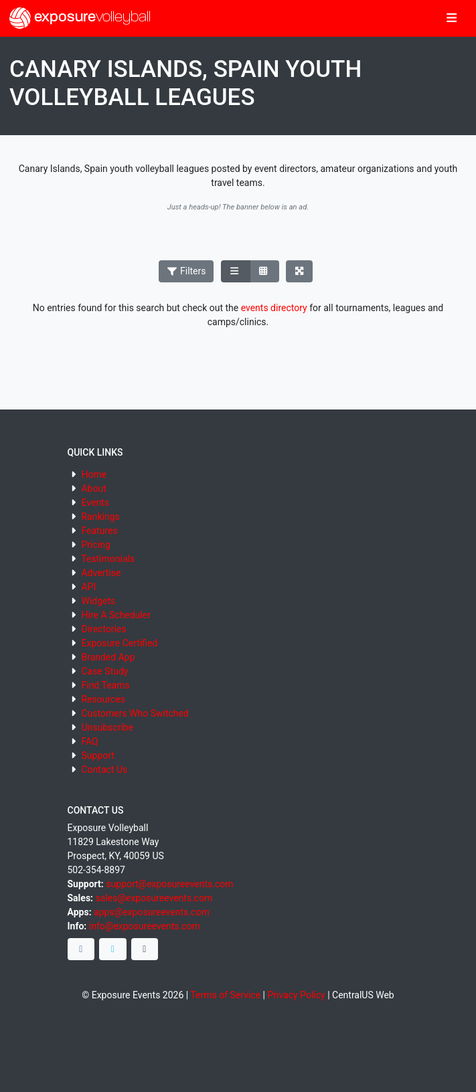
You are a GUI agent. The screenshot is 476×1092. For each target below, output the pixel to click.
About (93, 488)
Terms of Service (225, 995)
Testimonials (108, 558)
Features (99, 530)
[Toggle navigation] (452, 18)
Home (93, 474)
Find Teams (105, 685)
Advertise (101, 572)
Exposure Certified (119, 643)
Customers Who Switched (134, 713)
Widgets (98, 601)
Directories (103, 629)
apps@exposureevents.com (152, 912)
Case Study (104, 671)
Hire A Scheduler (115, 615)
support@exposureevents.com (169, 884)
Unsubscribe (107, 727)
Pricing (95, 544)
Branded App (108, 657)
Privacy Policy (296, 995)
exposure (80, 18)
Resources (103, 699)
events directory (274, 307)
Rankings (100, 516)
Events (94, 502)
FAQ (89, 741)
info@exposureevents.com (144, 926)
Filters (186, 271)
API (88, 586)
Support (97, 755)
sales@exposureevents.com (154, 898)
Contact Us (104, 769)
